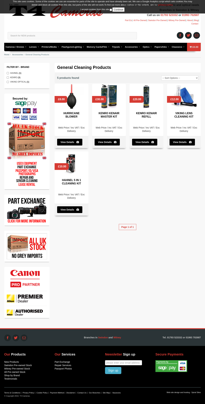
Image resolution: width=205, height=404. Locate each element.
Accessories (132, 47)
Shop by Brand (12, 375)
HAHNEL (16, 73)
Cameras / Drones (16, 47)
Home (6, 55)
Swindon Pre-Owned (157, 20)
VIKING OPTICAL (20, 82)
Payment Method (57, 393)
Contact (194, 24)
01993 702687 (190, 15)
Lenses (34, 47)
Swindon (103, 337)
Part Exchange (62, 362)
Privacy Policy (28, 393)
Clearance (178, 47)
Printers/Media (50, 47)
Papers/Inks (161, 47)
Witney (117, 337)
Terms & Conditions (12, 393)
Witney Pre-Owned (176, 20)
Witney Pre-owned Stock (17, 368)
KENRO (16, 77)
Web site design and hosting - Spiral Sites (184, 392)
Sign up (113, 370)
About (189, 20)
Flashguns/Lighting (73, 47)
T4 (56, 11)
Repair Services (63, 365)
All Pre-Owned (139, 20)
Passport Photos (63, 368)
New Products (11, 362)
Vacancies (116, 393)
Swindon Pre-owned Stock (18, 365)
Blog (196, 20)
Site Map (106, 393)
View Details (69, 142)
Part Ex (128, 20)
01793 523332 (169, 15)
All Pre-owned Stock (14, 372)
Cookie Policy (42, 393)
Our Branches (94, 393)
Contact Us (81, 393)
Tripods (117, 47)
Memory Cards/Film (98, 47)
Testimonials (10, 378)
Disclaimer (70, 393)
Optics (147, 47)
